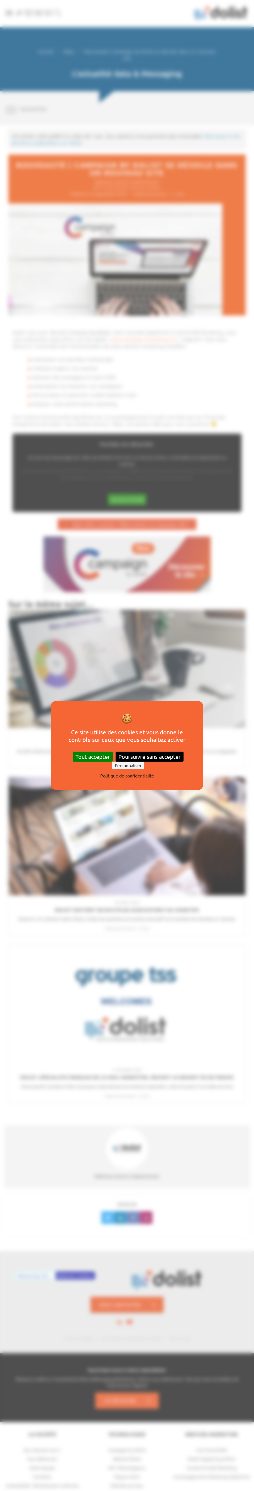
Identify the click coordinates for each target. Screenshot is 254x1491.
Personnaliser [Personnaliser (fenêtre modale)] (128, 765)
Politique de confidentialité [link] (127, 775)
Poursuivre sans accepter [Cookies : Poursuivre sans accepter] (149, 756)
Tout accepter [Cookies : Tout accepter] (92, 756)
